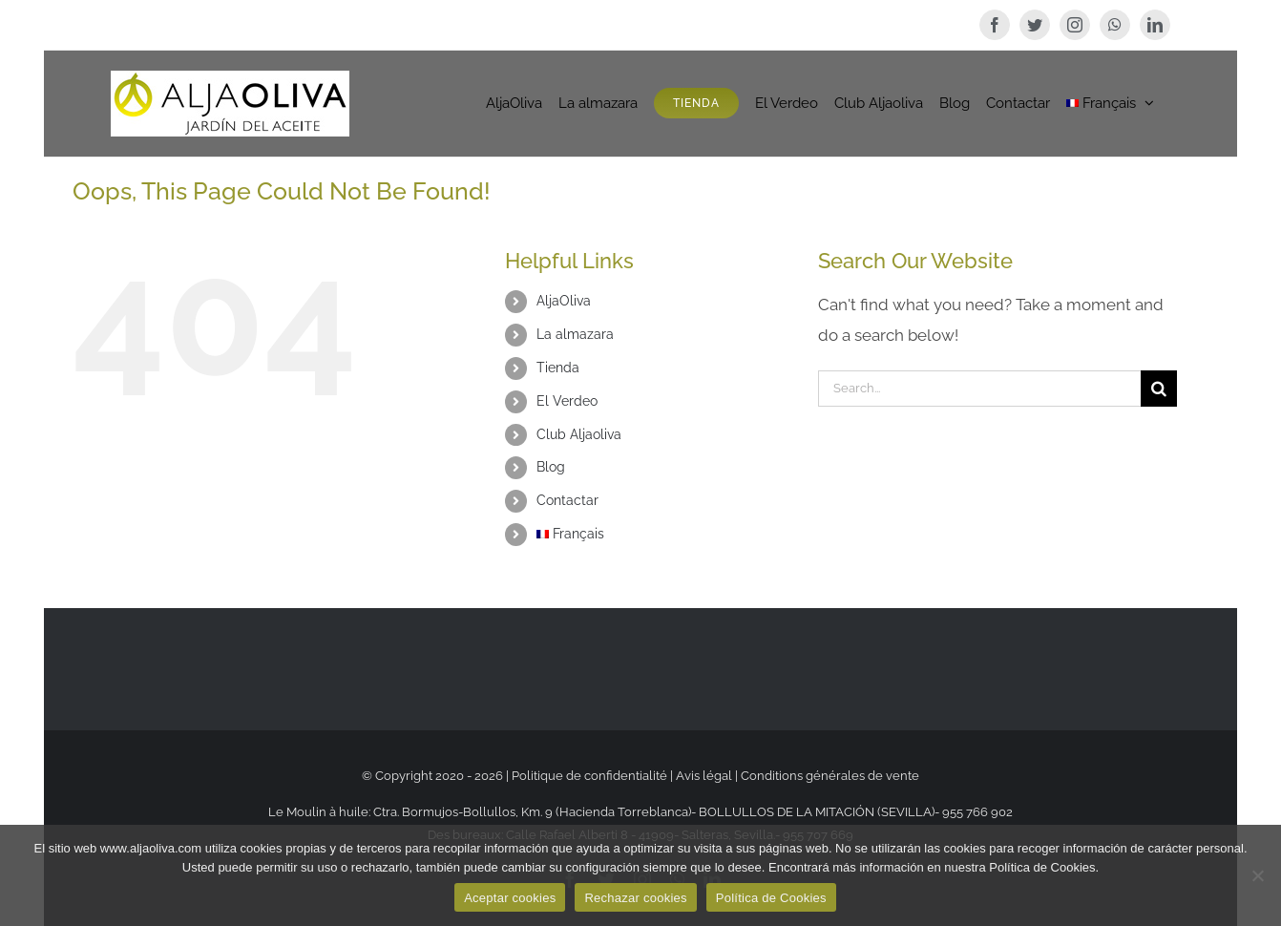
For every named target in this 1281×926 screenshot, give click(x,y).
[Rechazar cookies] (1257, 875)
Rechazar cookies (635, 898)
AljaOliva (563, 300)
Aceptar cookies (510, 898)
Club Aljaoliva (578, 434)
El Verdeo (567, 401)
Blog (550, 466)
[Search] (1159, 388)
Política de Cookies (771, 898)
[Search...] (980, 388)
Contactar (567, 500)
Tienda (557, 367)
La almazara (575, 334)
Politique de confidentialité (591, 775)
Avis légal (704, 775)
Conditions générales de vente (830, 775)
